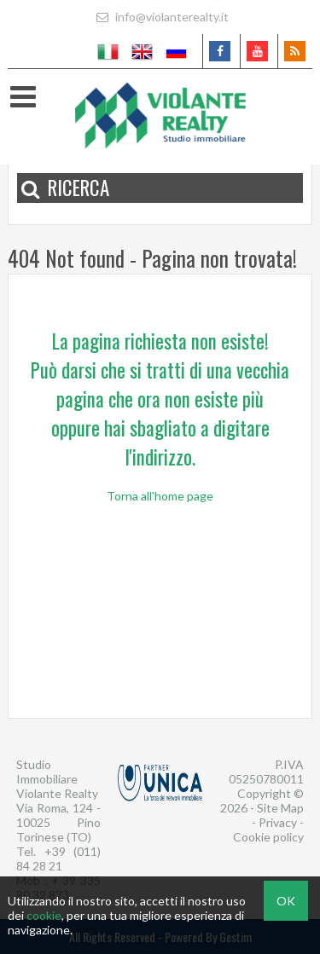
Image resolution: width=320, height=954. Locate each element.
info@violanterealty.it (160, 16)
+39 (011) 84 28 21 (58, 858)
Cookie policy (268, 837)
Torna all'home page (160, 496)
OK (285, 900)
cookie (43, 915)
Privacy (278, 822)
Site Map (280, 808)
